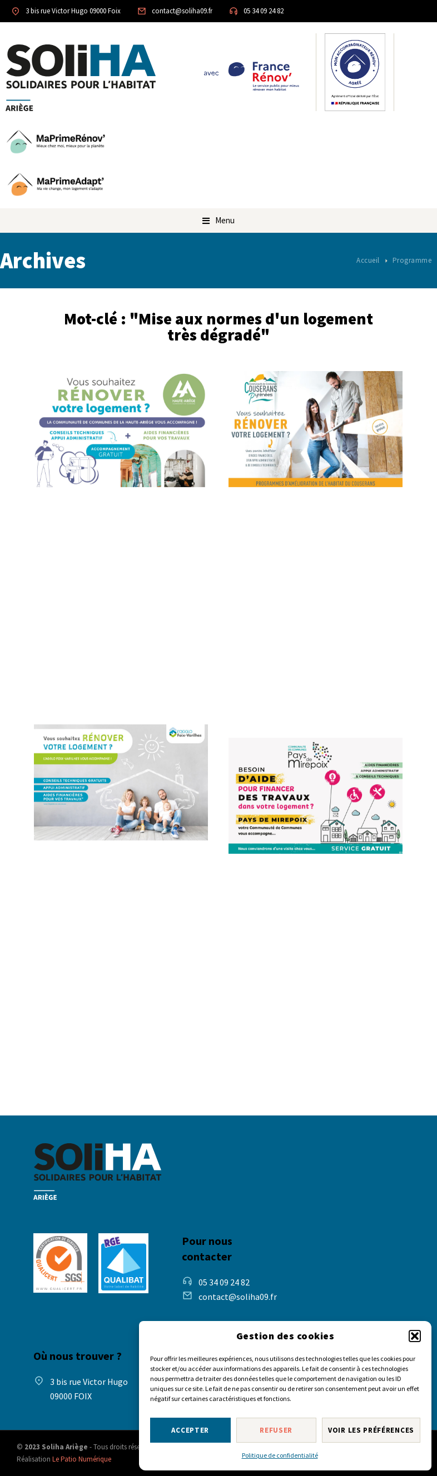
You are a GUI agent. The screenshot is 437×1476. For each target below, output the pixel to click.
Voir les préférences (371, 1430)
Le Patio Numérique (81, 1459)
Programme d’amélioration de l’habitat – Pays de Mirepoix (294, 897)
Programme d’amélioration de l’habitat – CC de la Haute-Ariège (120, 530)
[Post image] (121, 429)
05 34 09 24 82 (264, 11)
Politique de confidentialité (280, 1455)
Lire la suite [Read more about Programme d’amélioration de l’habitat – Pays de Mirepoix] (276, 1046)
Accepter (190, 1430)
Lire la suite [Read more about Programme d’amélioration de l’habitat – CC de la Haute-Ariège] (81, 679)
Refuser (276, 1430)
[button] (414, 1336)
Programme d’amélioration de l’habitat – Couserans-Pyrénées (304, 530)
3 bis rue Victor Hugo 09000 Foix (73, 11)
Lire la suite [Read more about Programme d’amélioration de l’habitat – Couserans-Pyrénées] (276, 693)
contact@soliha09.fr (182, 11)
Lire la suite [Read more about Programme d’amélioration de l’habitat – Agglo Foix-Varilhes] (81, 1046)
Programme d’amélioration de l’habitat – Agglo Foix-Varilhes (110, 883)
